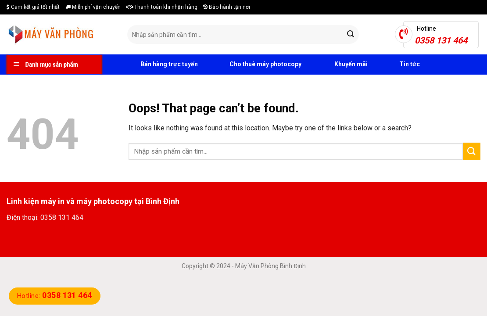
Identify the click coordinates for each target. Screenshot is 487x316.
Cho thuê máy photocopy (256, 64)
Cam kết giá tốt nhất (33, 7)
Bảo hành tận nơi (226, 7)
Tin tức (400, 64)
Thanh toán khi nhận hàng (161, 7)
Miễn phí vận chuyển (93, 7)
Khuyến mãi (341, 64)
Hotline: (54, 296)
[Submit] (350, 34)
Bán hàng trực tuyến (159, 64)
